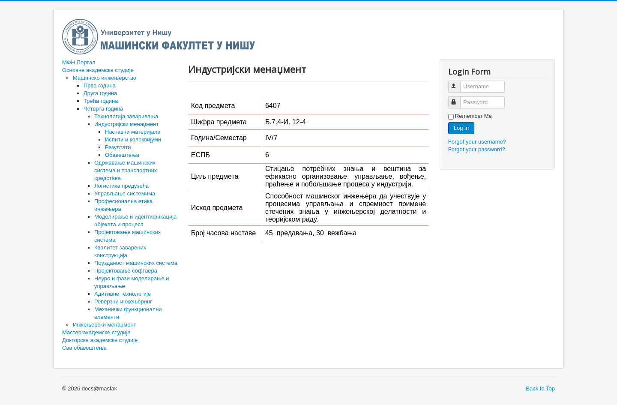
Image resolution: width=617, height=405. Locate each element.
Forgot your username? (477, 141)
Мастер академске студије (96, 332)
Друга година (100, 93)
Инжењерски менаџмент (104, 324)
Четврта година (103, 108)
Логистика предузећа (121, 186)
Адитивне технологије (122, 294)
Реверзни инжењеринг (123, 301)
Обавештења (122, 155)
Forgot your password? (476, 149)
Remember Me (473, 116)
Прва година (100, 85)
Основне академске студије (98, 70)
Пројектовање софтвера (125, 270)
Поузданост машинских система (135, 263)
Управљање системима (124, 193)
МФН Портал (79, 62)
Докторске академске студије (100, 340)
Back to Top (540, 388)
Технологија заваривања (126, 116)
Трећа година (101, 101)
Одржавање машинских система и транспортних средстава (125, 170)
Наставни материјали (133, 132)
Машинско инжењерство (104, 78)
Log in (461, 128)
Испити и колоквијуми (133, 139)
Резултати (118, 147)
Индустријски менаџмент (126, 124)
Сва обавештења (84, 348)
